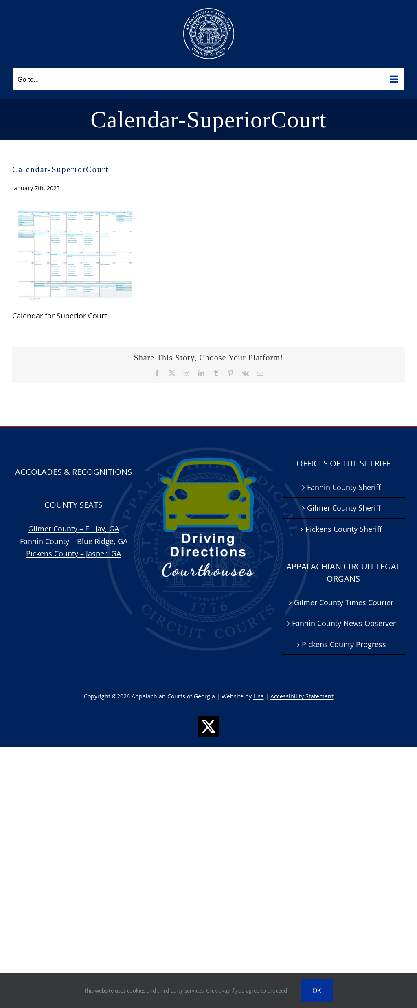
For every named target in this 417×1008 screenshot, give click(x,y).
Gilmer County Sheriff (344, 508)
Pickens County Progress (344, 644)
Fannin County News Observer (344, 623)
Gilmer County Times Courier (343, 602)
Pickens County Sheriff (343, 529)
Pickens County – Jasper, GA (73, 553)
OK (316, 990)
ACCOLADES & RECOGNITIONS (73, 471)
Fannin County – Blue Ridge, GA (73, 541)
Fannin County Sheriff (344, 487)
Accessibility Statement (302, 696)
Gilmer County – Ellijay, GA (73, 529)
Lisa (258, 696)
